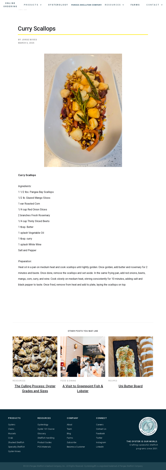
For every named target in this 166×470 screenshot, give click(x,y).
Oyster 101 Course (45, 429)
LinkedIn (100, 447)
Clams (11, 429)
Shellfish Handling (45, 438)
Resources (19, 381)
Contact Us (101, 429)
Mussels (12, 433)
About (69, 424)
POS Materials (44, 447)
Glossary (41, 433)
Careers (100, 424)
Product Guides (44, 442)
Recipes (112, 381)
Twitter (99, 438)
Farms (135, 5)
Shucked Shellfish (16, 442)
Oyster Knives (14, 451)
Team (69, 429)
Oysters (11, 424)
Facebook (100, 433)
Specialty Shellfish (16, 447)
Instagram (101, 442)
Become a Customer (76, 447)
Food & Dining (68, 381)
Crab (10, 438)
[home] (86, 5)
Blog (69, 433)
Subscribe (71, 442)
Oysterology (58, 5)
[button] (33, 5)
